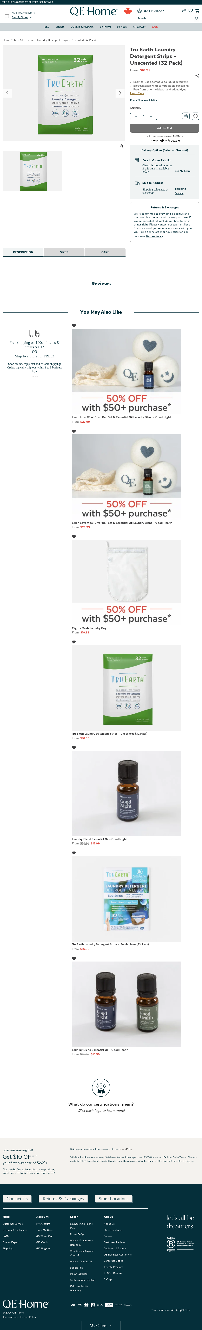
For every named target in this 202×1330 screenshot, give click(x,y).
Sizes (64, 252)
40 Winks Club (44, 1236)
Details (34, 376)
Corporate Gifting (113, 1260)
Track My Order (45, 1230)
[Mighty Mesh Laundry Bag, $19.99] (135, 582)
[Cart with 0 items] (197, 10)
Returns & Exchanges (63, 1198)
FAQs (6, 1236)
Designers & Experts (115, 1248)
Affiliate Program (113, 1266)
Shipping (7, 1248)
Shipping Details (180, 191)
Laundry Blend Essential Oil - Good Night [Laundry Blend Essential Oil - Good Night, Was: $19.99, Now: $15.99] (99, 839)
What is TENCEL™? (81, 1261)
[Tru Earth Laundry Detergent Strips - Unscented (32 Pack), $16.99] (135, 688)
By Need (122, 26)
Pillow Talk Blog (78, 1273)
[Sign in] (145, 10)
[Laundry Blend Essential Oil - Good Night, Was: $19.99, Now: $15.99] (135, 793)
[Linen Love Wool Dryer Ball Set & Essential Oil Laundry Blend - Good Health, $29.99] (135, 477)
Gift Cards (42, 1242)
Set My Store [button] (183, 170)
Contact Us (17, 1198)
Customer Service (13, 1223)
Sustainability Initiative (82, 1280)
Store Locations (113, 1198)
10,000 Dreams (113, 1273)
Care (105, 252)
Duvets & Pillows (82, 26)
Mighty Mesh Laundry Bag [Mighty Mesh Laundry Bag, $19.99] (89, 628)
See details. (46, 2)
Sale (155, 26)
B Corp (108, 1279)
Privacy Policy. (126, 1149)
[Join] (161, 10)
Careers (108, 1236)
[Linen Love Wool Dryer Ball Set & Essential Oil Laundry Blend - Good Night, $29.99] (135, 371)
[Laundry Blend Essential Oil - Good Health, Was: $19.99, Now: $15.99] (135, 1004)
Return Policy (154, 236)
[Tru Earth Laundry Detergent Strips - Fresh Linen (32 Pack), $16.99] (135, 899)
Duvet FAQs (77, 1234)
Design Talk (76, 1267)
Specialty (139, 26)
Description (23, 252)
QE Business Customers (118, 1254)
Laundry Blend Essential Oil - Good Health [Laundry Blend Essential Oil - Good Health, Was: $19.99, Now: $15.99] (100, 1050)
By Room (105, 26)
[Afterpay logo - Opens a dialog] (157, 140)
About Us (109, 1223)
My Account (43, 1223)
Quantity (135, 107)
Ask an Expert (11, 1242)
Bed (47, 26)
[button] (22, 17)
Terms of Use (10, 1317)
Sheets (60, 26)
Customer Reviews (114, 1242)
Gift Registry (43, 1248)
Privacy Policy (28, 1317)
